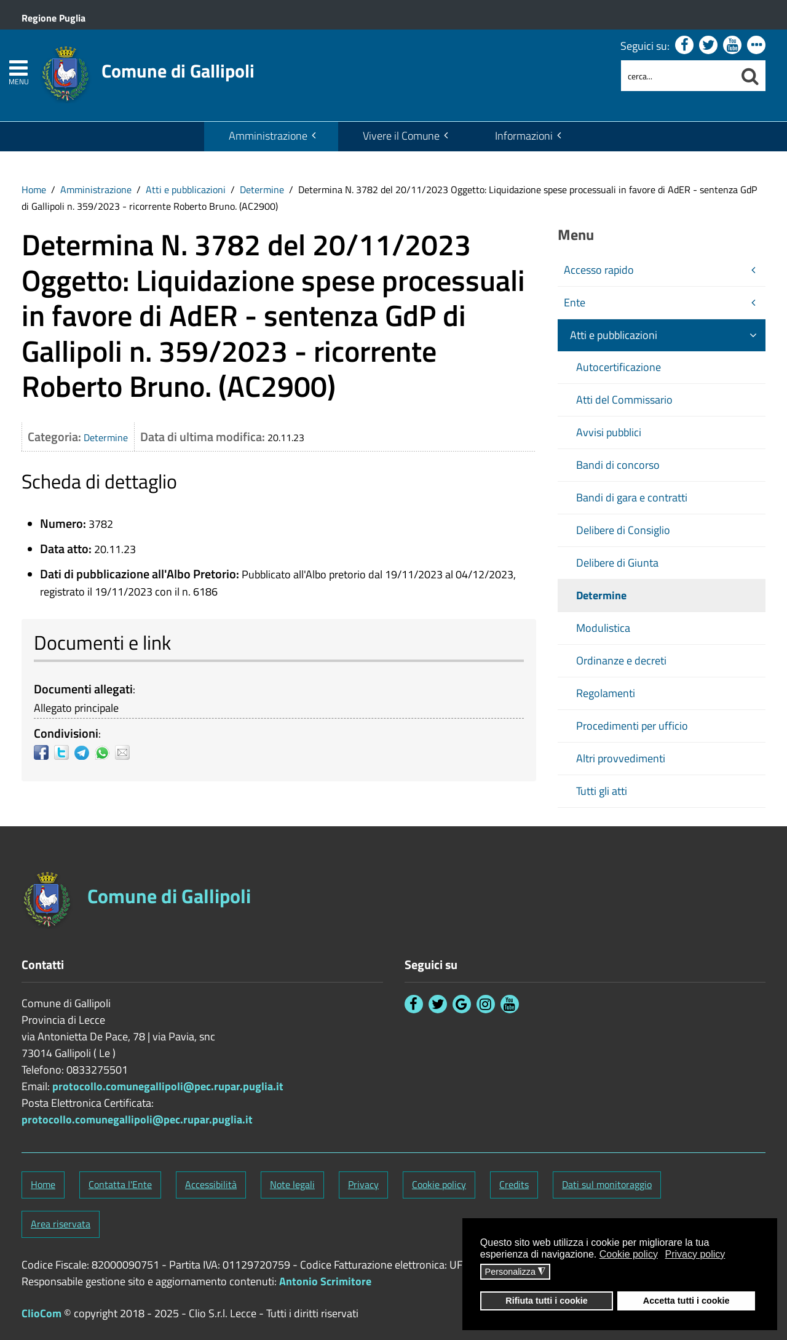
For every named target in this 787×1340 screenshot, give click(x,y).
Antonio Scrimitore (325, 1281)
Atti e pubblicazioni (186, 189)
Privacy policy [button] (695, 1254)
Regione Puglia (53, 17)
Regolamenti (605, 693)
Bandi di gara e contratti (631, 497)
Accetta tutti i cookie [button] (686, 1301)
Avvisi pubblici (608, 432)
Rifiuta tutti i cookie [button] (546, 1301)
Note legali (292, 1184)
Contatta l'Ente (120, 1184)
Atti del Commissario (624, 399)
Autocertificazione (618, 367)
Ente (574, 302)
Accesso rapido (599, 269)
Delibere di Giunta (617, 562)
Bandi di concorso (618, 465)
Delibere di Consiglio (623, 530)
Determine (262, 189)
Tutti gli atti (601, 791)
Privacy (363, 1184)
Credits (514, 1184)
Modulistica (603, 628)
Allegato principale (76, 708)
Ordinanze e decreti (621, 660)
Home (34, 189)
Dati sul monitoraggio (607, 1184)
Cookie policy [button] (628, 1254)
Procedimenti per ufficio (632, 725)
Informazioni (524, 135)
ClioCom (41, 1313)
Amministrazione (268, 135)
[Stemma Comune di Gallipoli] (147, 66)
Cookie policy (439, 1184)
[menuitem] (271, 136)
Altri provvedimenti (620, 758)
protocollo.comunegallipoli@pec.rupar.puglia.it (167, 1086)
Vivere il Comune (401, 135)
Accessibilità (211, 1184)
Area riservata (60, 1223)
